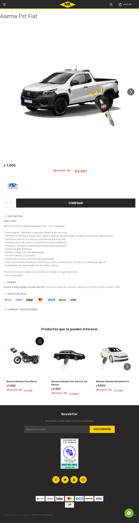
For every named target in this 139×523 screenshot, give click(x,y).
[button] (132, 92)
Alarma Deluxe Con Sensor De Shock (69, 383)
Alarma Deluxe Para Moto (21, 381)
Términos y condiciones (42, 515)
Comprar (76, 203)
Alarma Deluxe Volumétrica (112, 381)
